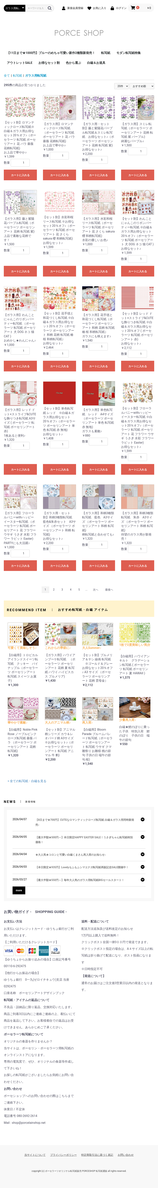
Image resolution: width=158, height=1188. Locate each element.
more (19, 890)
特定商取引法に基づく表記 (97, 1154)
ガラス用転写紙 (35, 75)
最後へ (109, 589)
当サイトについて (35, 1154)
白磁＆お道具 (96, 63)
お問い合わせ (126, 1154)
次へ (95, 589)
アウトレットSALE (19, 63)
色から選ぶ (73, 63)
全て (7, 75)
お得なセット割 (49, 63)
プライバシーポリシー (63, 1154)
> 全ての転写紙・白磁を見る (27, 781)
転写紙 (105, 53)
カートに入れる (20, 175)
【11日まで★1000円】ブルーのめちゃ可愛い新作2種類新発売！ (51, 53)
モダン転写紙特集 (128, 53)
